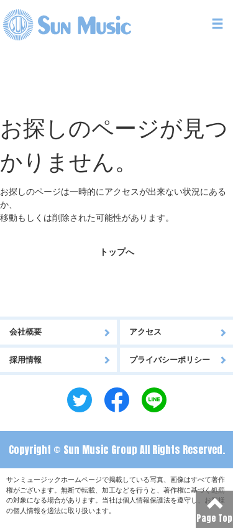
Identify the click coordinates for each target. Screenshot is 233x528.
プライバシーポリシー (178, 359)
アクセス (178, 331)
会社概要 (60, 331)
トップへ (116, 252)
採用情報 (60, 359)
